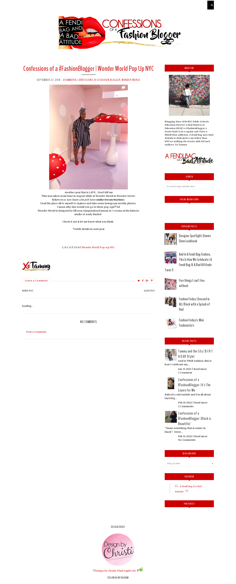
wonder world (131, 80)
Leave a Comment (36, 280)
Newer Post (27, 291)
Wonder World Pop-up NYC (98, 247)
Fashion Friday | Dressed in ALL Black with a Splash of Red (194, 304)
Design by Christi (105, 570)
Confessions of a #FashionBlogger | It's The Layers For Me (194, 385)
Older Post (149, 291)
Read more (200, 369)
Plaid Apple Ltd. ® (128, 570)
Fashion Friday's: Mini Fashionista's (191, 322)
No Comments (187, 439)
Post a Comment (36, 331)
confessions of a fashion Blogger (99, 80)
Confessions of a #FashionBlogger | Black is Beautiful (194, 418)
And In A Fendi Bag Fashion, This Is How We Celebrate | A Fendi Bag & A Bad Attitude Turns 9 (188, 262)
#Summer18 (70, 80)
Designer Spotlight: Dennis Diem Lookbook (195, 238)
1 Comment (185, 372)
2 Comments (185, 406)
